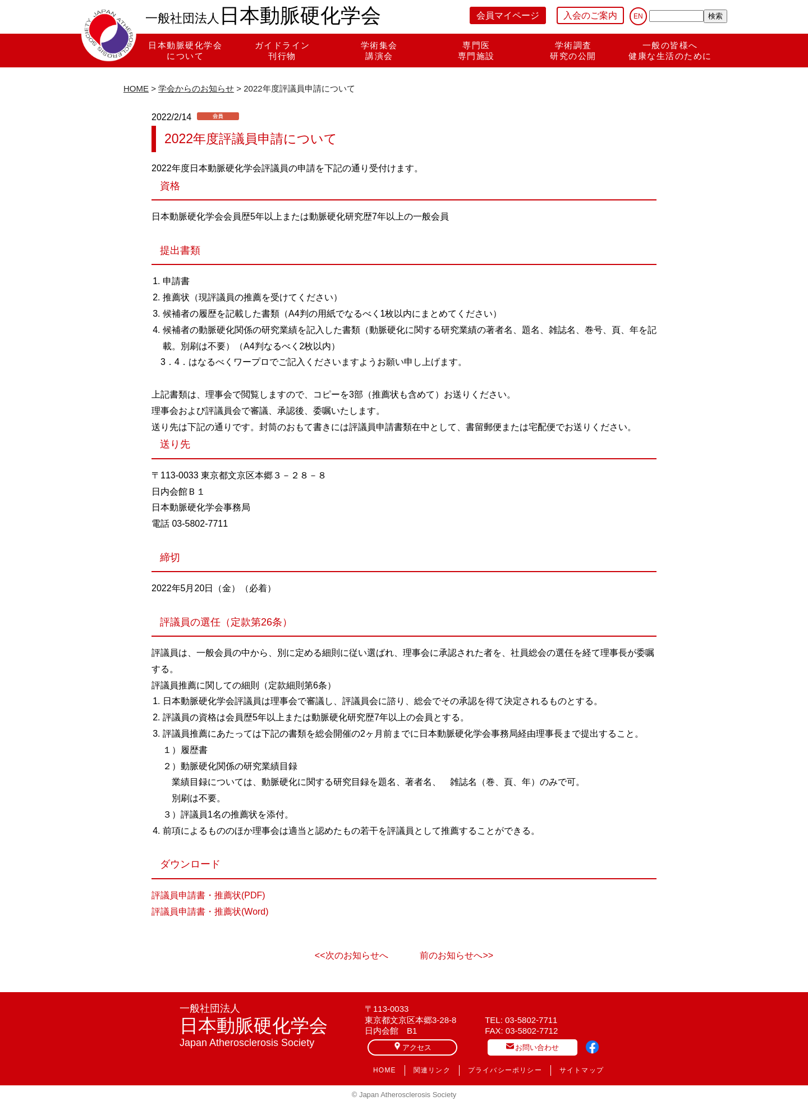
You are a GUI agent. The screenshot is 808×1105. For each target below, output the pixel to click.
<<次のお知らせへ (351, 955)
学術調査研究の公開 (573, 50)
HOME (136, 88)
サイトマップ (581, 1070)
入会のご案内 (590, 15)
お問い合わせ (532, 1047)
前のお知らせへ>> (456, 955)
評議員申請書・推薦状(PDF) (208, 895)
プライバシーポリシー (505, 1070)
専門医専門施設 (476, 50)
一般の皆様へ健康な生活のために (670, 50)
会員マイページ (507, 15)
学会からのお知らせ (196, 88)
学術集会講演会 (379, 50)
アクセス (412, 1047)
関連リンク (432, 1070)
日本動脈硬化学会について (185, 50)
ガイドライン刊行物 (282, 50)
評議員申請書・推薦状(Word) (210, 911)
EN (638, 16)
